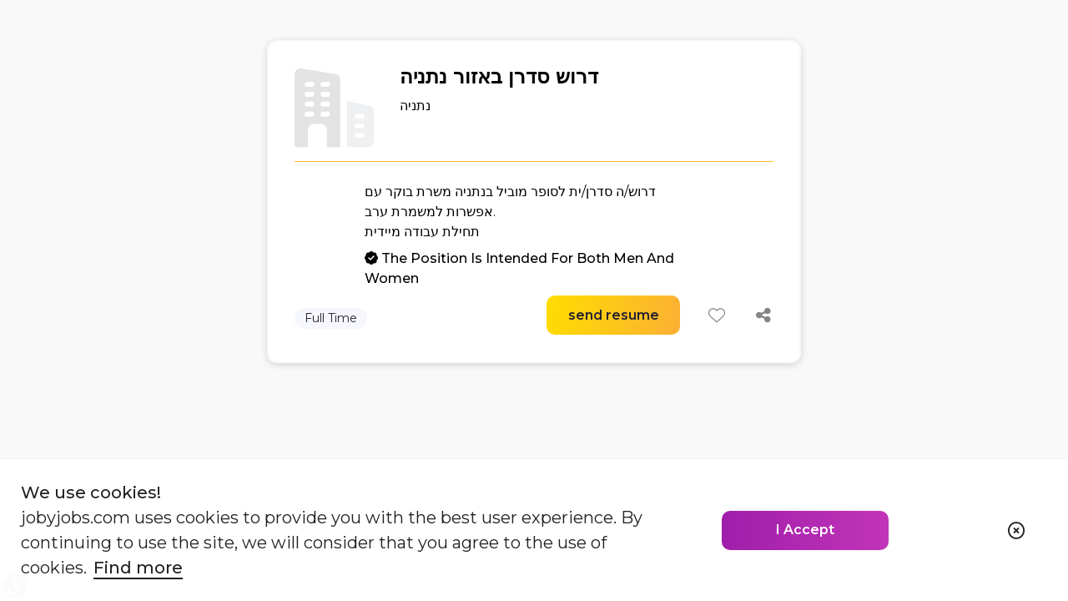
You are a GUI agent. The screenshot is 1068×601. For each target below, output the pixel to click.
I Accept (805, 530)
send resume (613, 315)
